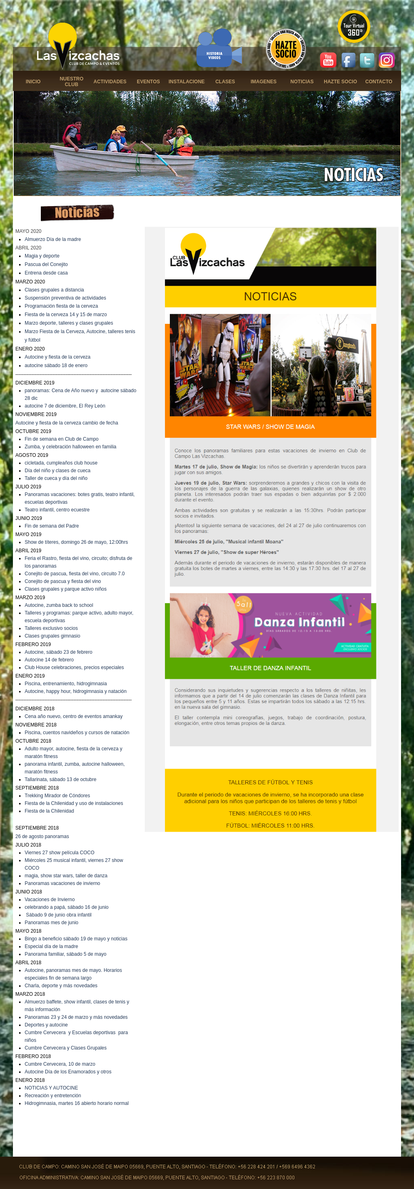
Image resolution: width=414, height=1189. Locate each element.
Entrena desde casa (46, 273)
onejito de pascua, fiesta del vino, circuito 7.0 (76, 574)
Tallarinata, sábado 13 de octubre (60, 779)
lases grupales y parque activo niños (67, 589)
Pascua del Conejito (46, 264)
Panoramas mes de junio (51, 922)
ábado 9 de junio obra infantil (60, 915)
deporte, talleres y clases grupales (76, 323)
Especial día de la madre (51, 946)
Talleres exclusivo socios (51, 628)
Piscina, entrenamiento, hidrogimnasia (66, 683)
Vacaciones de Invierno (50, 899)
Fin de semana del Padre (52, 526)
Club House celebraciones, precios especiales (74, 667)
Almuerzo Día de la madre (53, 239)
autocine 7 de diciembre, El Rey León (65, 406)
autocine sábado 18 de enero (56, 365)
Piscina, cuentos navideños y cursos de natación (77, 732)
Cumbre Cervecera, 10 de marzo (60, 1064)
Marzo (32, 323)
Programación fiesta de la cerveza (61, 306)
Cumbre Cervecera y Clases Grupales (66, 1048)
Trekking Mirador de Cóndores (57, 795)
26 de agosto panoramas (42, 836)
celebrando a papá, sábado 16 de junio (67, 907)
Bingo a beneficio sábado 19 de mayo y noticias (76, 939)
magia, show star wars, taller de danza (66, 876)
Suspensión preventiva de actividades (65, 298)
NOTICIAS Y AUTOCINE (51, 1088)
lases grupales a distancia (56, 290)
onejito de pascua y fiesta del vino (64, 581)
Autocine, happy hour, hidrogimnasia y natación (76, 691)
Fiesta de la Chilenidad (49, 811)
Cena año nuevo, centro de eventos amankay (74, 716)
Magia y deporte (42, 256)
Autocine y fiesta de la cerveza (58, 357)
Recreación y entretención (53, 1095)
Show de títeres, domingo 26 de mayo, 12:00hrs (76, 542)
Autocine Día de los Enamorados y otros (68, 1072)
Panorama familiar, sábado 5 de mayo (65, 954)
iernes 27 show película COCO (61, 852)
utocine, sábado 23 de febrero (60, 652)
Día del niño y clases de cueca (58, 470)
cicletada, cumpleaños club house (61, 463)
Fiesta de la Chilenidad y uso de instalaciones (74, 803)
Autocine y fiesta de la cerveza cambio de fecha (66, 423)
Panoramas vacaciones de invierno (62, 883)
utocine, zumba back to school (60, 605)
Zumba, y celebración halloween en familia (70, 447)
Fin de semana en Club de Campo (62, 439)
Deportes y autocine (46, 1025)
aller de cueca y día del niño (57, 478)
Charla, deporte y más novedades (61, 985)
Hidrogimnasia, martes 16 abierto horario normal (77, 1103)
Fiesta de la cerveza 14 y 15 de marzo (66, 314)
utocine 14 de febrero (51, 660)
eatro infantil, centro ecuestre (58, 510)
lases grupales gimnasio (54, 636)
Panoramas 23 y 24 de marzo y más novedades (76, 1017)
